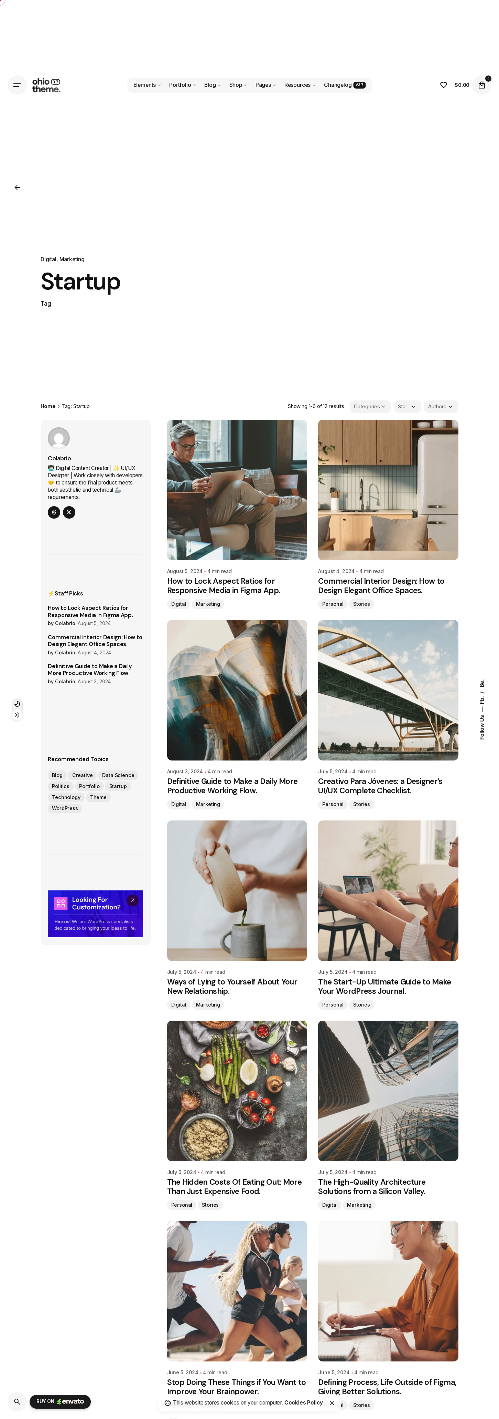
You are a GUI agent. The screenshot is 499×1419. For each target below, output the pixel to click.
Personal (333, 604)
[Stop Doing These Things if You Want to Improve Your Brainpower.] (237, 1291)
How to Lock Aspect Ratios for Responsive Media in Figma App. (90, 611)
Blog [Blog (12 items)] (57, 775)
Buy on (60, 1402)
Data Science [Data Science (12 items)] (118, 775)
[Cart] (481, 85)
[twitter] (69, 512)
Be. (482, 683)
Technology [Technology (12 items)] (66, 797)
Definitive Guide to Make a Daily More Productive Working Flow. (90, 670)
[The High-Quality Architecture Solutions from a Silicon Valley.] (388, 1091)
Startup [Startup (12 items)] (118, 786)
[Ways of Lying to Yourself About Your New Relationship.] (237, 890)
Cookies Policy (303, 1402)
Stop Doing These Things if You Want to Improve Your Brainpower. (236, 1387)
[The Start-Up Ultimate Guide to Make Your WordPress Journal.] (388, 890)
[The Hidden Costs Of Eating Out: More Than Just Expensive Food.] (237, 1091)
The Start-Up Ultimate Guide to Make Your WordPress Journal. (384, 986)
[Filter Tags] (407, 406)
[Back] (17, 187)
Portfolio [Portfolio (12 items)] (89, 786)
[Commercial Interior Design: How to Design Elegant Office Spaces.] (388, 490)
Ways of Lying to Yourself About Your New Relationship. (232, 986)
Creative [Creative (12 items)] (82, 775)
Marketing (72, 259)
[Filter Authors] (441, 406)
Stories (361, 604)
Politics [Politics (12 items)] (60, 786)
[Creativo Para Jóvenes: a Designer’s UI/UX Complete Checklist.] (388, 690)
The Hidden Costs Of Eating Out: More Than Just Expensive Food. (234, 1186)
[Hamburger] (17, 85)
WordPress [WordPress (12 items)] (65, 808)
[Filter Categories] (370, 406)
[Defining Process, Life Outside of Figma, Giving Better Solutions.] (388, 1291)
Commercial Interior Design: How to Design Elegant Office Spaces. (95, 641)
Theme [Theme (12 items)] (98, 797)
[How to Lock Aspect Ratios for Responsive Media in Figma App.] (237, 490)
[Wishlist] (443, 85)
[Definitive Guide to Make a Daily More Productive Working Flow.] (237, 690)
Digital (48, 259)
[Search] (17, 1401)
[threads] (54, 512)
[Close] (332, 1403)
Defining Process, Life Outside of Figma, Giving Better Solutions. (387, 1387)
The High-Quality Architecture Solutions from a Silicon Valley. (371, 1186)
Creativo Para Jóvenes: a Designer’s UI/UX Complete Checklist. (380, 786)
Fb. (482, 699)
